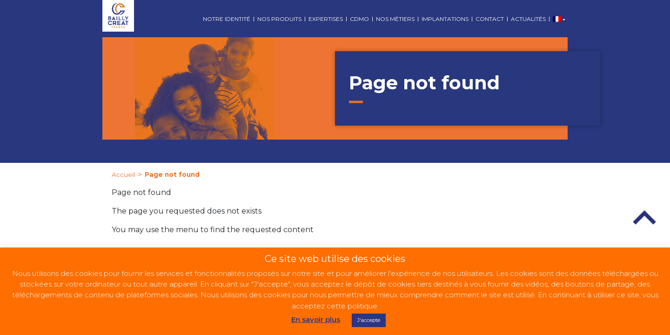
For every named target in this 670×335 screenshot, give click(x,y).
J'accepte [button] (368, 320)
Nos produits (279, 18)
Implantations (445, 18)
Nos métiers (395, 18)
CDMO (359, 18)
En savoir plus (315, 319)
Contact (490, 18)
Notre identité (226, 18)
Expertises (325, 18)
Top (644, 217)
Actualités (528, 18)
